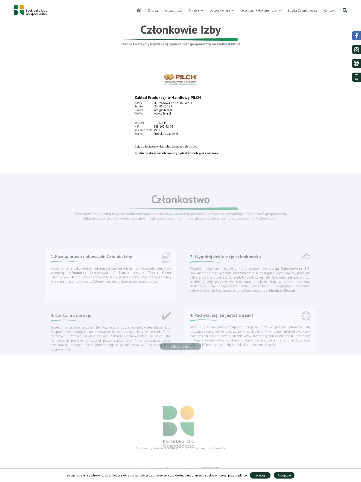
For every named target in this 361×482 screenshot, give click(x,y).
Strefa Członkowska (302, 10)
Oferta (153, 10)
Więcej (260, 475)
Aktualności (173, 10)
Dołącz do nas (220, 10)
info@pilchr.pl (163, 115)
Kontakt (330, 10)
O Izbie (194, 10)
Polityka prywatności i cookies (156, 449)
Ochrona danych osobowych (205, 449)
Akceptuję (284, 475)
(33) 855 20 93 (163, 111)
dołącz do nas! (180, 348)
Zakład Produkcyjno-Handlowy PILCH (167, 102)
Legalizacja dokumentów (259, 10)
